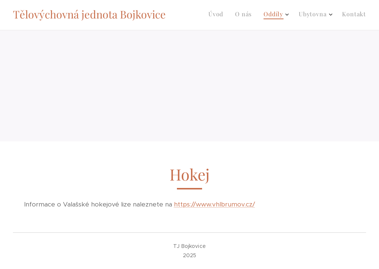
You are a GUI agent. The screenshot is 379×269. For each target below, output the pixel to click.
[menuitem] (313, 15)
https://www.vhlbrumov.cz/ (214, 204)
